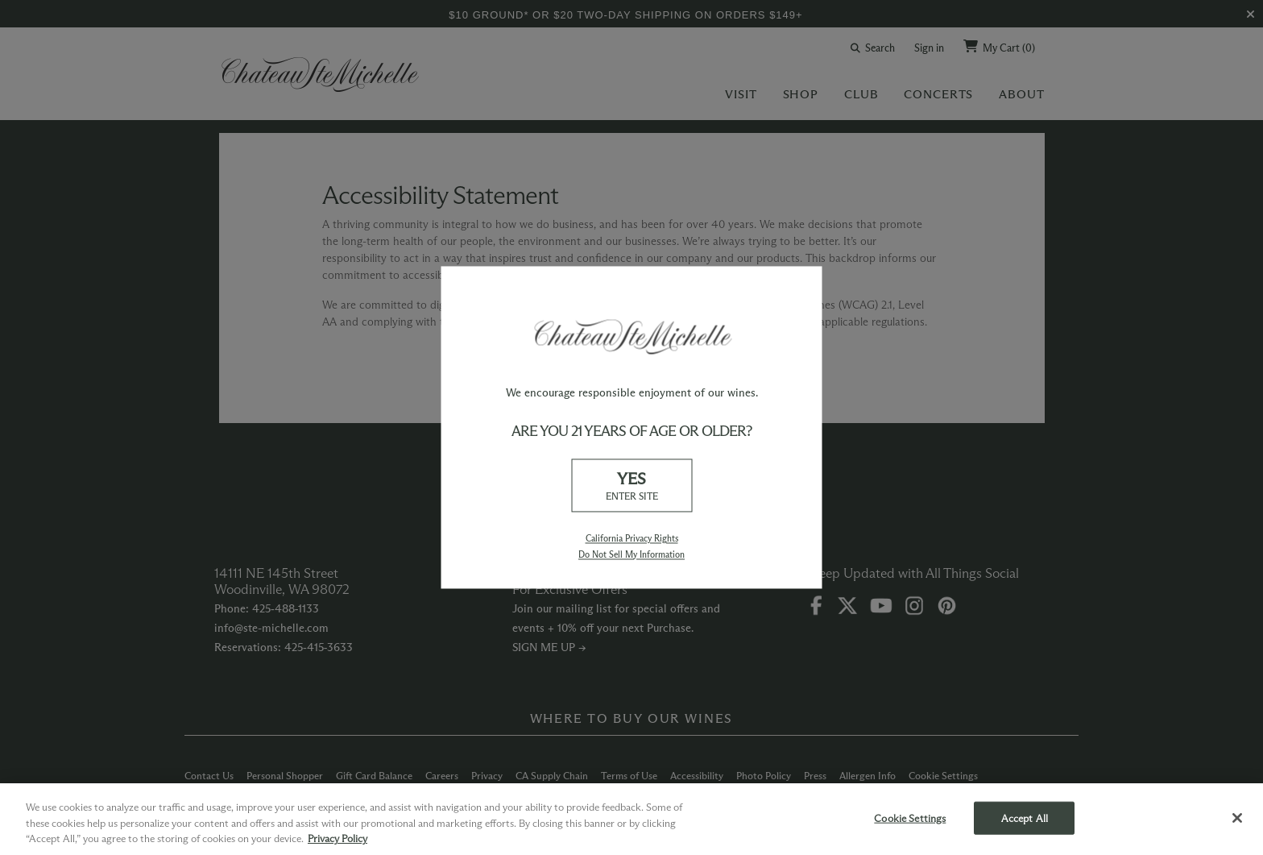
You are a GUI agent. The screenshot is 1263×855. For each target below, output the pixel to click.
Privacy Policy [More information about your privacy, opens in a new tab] (337, 838)
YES (631, 486)
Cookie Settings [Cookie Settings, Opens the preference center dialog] (910, 817)
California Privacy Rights (632, 539)
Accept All (1024, 817)
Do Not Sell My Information (631, 554)
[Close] (1237, 818)
